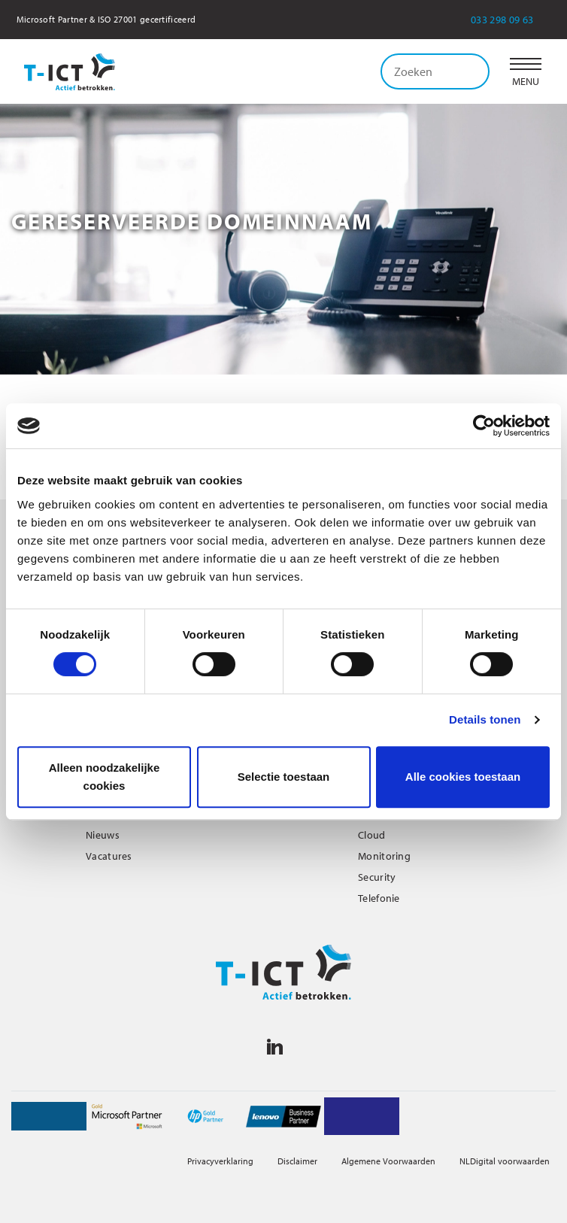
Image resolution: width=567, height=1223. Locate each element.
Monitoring (384, 856)
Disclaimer (297, 1161)
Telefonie (379, 898)
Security (377, 877)
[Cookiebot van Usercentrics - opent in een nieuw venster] (484, 425)
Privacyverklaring (220, 1161)
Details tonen (484, 719)
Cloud (372, 835)
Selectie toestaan (284, 776)
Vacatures (109, 856)
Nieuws (103, 835)
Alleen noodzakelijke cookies (104, 776)
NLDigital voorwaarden (504, 1161)
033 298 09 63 (512, 19)
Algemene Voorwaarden (388, 1161)
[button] (526, 71)
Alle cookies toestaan (462, 776)
